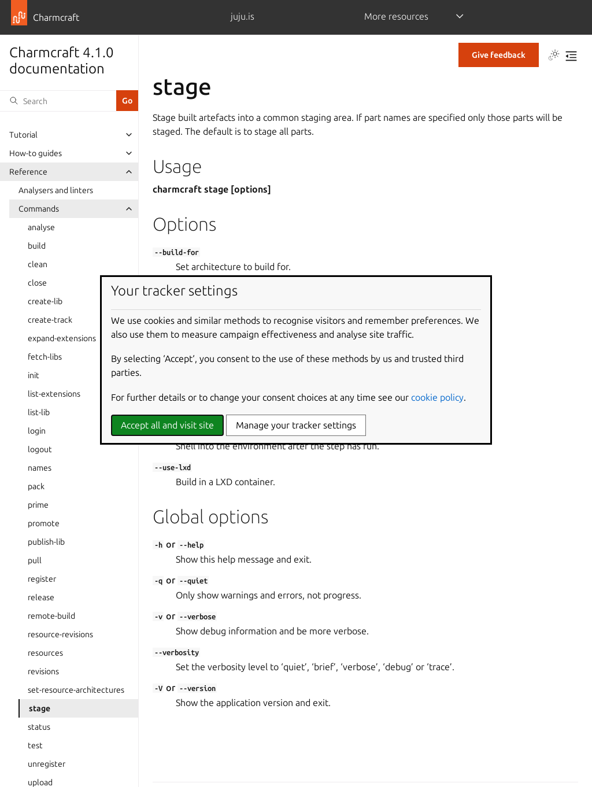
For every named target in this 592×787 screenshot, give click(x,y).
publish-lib (46, 541)
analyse (41, 227)
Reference (28, 171)
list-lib (39, 412)
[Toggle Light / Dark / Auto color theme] (554, 56)
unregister (46, 763)
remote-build (51, 615)
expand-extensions (62, 338)
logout (40, 449)
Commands (38, 208)
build (37, 245)
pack (36, 486)
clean (37, 264)
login (37, 430)
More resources (396, 16)
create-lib (45, 301)
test (35, 745)
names (39, 467)
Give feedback (499, 55)
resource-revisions (60, 634)
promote (44, 523)
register (42, 578)
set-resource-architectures (76, 689)
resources (45, 652)
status (39, 726)
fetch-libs (45, 356)
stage (39, 708)
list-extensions (54, 393)
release (41, 597)
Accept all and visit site (167, 425)
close (37, 282)
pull (35, 560)
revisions (43, 671)
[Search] (58, 100)
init (33, 375)
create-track (50, 319)
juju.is (242, 16)
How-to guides (35, 153)
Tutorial (23, 134)
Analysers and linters (55, 190)
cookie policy (437, 397)
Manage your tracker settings (296, 425)
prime (38, 504)
